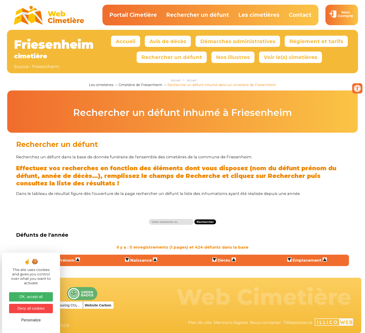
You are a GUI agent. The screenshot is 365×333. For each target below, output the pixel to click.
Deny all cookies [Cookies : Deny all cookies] (31, 308)
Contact (300, 15)
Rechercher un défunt (197, 15)
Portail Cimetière (133, 15)
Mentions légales (231, 322)
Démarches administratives (237, 41)
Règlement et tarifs (316, 41)
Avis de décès (167, 41)
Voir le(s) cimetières (290, 57)
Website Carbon (98, 305)
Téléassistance (297, 322)
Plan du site (200, 322)
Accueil (125, 41)
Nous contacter (265, 322)
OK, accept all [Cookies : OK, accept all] (31, 297)
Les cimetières (259, 15)
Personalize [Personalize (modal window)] (31, 320)
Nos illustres (233, 57)
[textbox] (171, 222)
